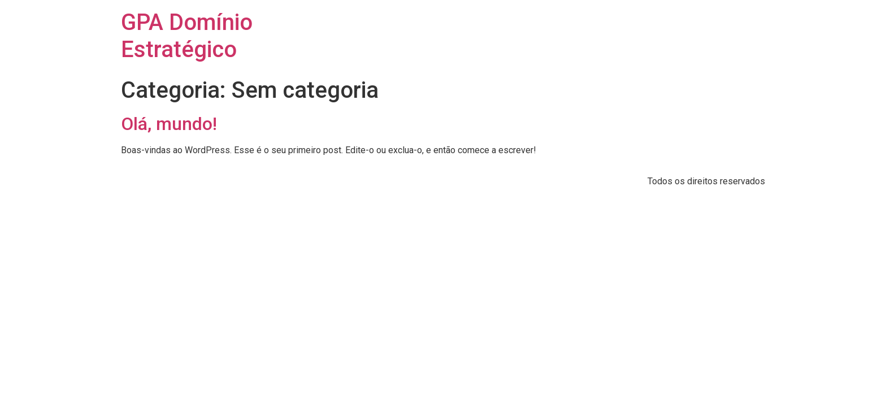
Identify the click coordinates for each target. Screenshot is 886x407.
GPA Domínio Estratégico (187, 36)
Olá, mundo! (169, 124)
